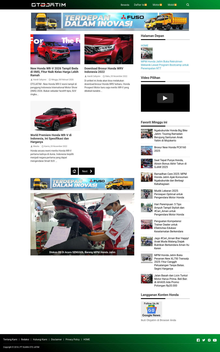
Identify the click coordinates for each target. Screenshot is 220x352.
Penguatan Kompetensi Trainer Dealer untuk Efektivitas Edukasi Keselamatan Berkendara (168, 226)
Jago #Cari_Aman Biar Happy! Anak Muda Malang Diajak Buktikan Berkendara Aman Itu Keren (171, 243)
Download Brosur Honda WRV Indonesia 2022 (103, 70)
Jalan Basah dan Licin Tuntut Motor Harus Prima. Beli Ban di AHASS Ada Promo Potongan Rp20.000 (171, 280)
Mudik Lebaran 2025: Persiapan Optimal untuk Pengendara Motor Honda (169, 194)
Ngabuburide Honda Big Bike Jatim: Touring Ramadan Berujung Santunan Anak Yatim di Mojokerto (170, 135)
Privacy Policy (73, 339)
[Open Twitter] (204, 340)
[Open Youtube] (215, 340)
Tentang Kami (10, 339)
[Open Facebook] (198, 340)
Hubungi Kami (40, 339)
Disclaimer (56, 339)
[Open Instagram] (209, 340)
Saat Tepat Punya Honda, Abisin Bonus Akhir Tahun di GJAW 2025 (170, 164)
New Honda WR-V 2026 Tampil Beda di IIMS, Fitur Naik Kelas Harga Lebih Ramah (54, 72)
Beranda (125, 5)
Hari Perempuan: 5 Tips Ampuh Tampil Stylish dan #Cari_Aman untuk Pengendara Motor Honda (169, 209)
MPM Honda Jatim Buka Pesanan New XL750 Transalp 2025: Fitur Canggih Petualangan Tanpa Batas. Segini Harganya (171, 262)
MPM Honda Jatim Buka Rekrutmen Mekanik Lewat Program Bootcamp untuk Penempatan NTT (165, 65)
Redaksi (25, 339)
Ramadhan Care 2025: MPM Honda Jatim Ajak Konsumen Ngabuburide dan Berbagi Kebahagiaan (171, 179)
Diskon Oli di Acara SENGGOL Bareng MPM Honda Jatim (82, 252)
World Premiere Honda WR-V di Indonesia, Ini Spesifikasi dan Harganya (51, 138)
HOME (144, 45)
